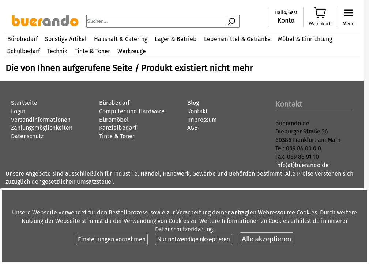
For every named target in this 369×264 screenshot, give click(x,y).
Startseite (24, 102)
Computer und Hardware (132, 111)
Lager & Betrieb (176, 39)
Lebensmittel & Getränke (237, 39)
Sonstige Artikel (66, 39)
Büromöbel (114, 119)
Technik (57, 51)
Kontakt (197, 111)
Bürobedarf (22, 39)
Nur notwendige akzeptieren (193, 239)
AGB (192, 127)
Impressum (202, 119)
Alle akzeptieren (266, 239)
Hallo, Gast (286, 12)
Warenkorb (320, 23)
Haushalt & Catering (120, 39)
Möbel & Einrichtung (305, 39)
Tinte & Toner (92, 51)
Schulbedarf (23, 51)
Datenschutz (27, 136)
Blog (193, 102)
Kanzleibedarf (117, 127)
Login (18, 111)
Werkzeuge (131, 51)
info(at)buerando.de (302, 165)
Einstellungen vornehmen (112, 239)
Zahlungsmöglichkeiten (41, 127)
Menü (348, 23)
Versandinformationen (41, 119)
